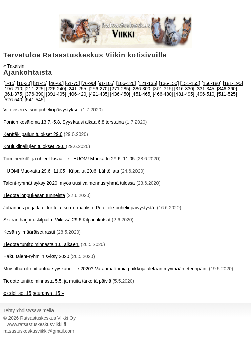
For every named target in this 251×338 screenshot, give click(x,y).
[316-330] (184, 88)
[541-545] (35, 99)
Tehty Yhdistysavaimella (28, 310)
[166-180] (212, 83)
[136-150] (169, 83)
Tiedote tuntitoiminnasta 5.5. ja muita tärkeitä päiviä (57, 281)
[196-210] (13, 88)
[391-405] (56, 94)
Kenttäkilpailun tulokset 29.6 (32, 134)
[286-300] (141, 88)
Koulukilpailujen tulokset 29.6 (34, 146)
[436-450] (120, 94)
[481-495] (184, 94)
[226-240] (56, 88)
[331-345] (206, 88)
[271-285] (120, 88)
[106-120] (126, 83)
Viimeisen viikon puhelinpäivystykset (41, 109)
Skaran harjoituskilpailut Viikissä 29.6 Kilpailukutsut (56, 220)
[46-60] (56, 83)
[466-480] (163, 94)
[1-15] (9, 83)
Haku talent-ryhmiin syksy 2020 (36, 256)
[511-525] (227, 94)
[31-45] (40, 83)
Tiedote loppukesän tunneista (34, 195)
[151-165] (190, 83)
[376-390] (35, 94)
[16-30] (24, 83)
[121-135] (147, 83)
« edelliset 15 (17, 293)
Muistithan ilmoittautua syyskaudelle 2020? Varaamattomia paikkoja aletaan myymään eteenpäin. (105, 268)
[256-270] (99, 88)
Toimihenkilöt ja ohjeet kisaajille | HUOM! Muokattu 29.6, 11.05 (69, 158)
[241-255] (77, 88)
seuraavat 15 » (48, 293)
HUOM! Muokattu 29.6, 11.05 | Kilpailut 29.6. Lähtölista (61, 171)
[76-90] (88, 83)
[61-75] (72, 83)
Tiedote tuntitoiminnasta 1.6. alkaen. (41, 244)
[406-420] (77, 94)
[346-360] (227, 88)
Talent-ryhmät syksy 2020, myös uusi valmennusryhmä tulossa (69, 183)
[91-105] (105, 83)
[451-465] (141, 94)
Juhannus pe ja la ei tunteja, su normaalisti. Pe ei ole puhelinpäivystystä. (79, 207)
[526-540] (13, 99)
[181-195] (233, 83)
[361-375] (13, 94)
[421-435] (99, 94)
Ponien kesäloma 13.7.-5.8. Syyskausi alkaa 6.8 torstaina (63, 122)
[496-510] (206, 94)
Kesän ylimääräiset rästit (29, 232)
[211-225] (35, 88)
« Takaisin (13, 66)
